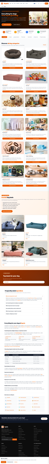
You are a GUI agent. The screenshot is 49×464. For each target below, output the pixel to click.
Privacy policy (36, 454)
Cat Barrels (35, 434)
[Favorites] (43, 3)
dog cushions (19, 17)
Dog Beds (20, 428)
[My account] (41, 3)
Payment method (36, 448)
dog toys (8, 18)
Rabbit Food (20, 445)
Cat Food (35, 439)
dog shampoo (16, 18)
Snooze (6, 339)
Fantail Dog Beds (21, 431)
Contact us (44, 418)
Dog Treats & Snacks (22, 434)
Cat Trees (35, 428)
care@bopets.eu (10, 432)
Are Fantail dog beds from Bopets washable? (14, 304)
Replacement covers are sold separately (12, 347)
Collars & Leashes (21, 437)
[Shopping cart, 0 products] (46, 4)
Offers (35, 453)
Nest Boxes (3, 450)
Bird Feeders (4, 448)
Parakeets (3, 445)
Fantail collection (17, 24)
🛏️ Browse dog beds (6, 24)
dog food (3, 18)
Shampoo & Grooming (22, 439)
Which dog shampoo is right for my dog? (13, 312)
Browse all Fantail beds (7, 212)
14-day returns (36, 451)
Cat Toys (35, 437)
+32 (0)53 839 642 (4, 432)
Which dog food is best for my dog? (12, 306)
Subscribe (14, 439)
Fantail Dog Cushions (22, 454)
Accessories (20, 448)
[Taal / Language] (35, 3)
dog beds (9, 17)
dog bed (19, 301)
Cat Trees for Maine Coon (38, 431)
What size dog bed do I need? (11, 297)
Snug (35, 299)
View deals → (6, 282)
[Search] (39, 3)
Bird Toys (3, 453)
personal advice (14, 391)
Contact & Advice (36, 445)
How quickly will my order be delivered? (13, 309)
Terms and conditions (37, 456)
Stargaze (34, 339)
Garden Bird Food (4, 451)
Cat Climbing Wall (36, 440)
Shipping (35, 450)
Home (2, 6)
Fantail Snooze (30, 299)
